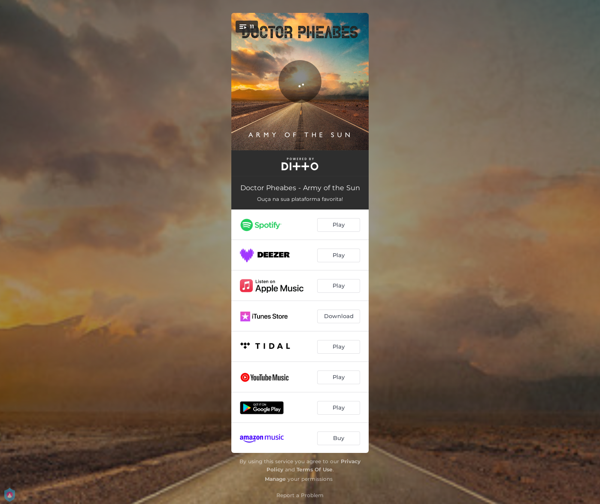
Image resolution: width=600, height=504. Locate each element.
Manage (275, 479)
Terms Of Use (315, 469)
